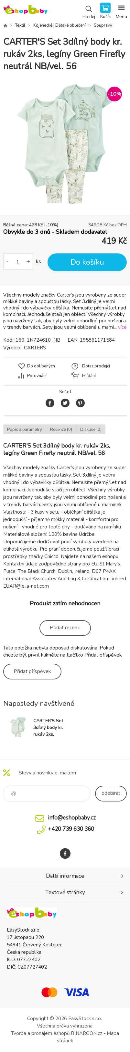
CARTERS (35, 348)
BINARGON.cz (86, 1033)
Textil (20, 25)
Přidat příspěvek (32, 671)
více (122, 327)
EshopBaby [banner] (25, 11)
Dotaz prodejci (96, 366)
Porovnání (37, 376)
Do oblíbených (41, 366)
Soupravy (103, 25)
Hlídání (89, 376)
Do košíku (87, 262)
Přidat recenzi (65, 627)
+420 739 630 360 (71, 829)
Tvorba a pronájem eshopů (40, 1033)
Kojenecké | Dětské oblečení (59, 25)
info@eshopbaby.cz (72, 817)
